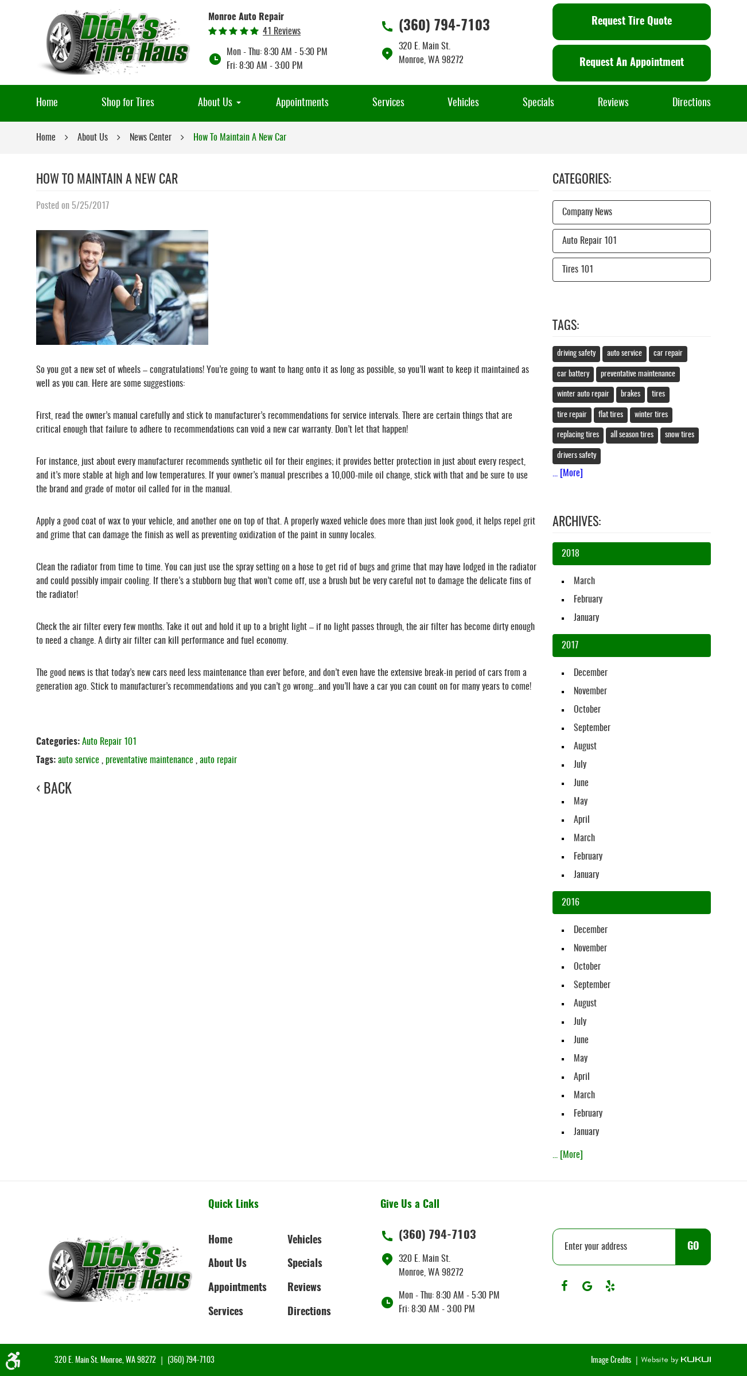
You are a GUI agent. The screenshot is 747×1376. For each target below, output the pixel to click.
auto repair (218, 760)
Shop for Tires (128, 103)
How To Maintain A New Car (239, 137)
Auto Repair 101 (109, 742)
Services (388, 103)
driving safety (576, 353)
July (580, 764)
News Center (151, 137)
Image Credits (612, 1360)
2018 (570, 553)
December (591, 673)
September (592, 728)
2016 (570, 902)
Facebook (564, 1285)
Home (47, 103)
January (586, 618)
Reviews (613, 103)
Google (586, 1285)
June (581, 783)
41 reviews (282, 31)
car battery (573, 374)
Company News (587, 212)
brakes (630, 394)
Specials (538, 103)
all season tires (631, 435)
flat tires (610, 415)
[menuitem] (47, 103)
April (582, 820)
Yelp (609, 1285)
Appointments (302, 103)
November (590, 691)
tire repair (572, 415)
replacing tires (578, 435)
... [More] (568, 473)
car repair (668, 353)
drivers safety (576, 456)
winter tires (651, 415)
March (584, 581)
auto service (78, 760)
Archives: (577, 522)
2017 (570, 645)
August (585, 746)
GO (693, 1247)
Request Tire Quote (632, 22)
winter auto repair (583, 394)
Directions (691, 103)
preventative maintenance (149, 760)
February (588, 599)
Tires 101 (577, 269)
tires (658, 394)
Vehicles (463, 103)
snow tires (679, 435)
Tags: (566, 326)
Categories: (582, 179)
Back (58, 789)
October (587, 709)
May (581, 801)
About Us (215, 103)
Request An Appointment (631, 63)
